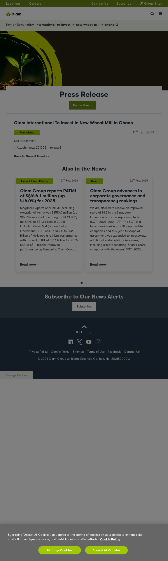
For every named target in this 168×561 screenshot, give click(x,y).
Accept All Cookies (107, 550)
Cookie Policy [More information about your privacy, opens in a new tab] (110, 539)
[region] (84, 542)
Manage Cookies (59, 550)
